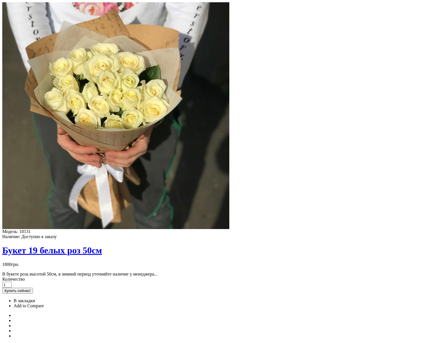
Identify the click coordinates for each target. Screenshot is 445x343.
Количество (13, 279)
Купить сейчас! (18, 291)
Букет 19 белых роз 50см (52, 250)
